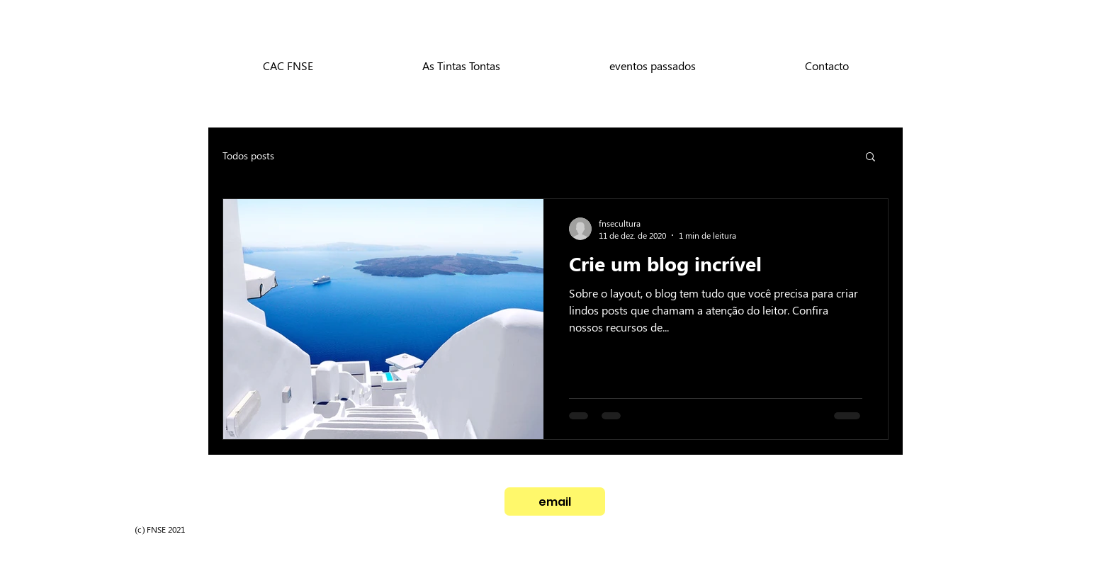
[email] (554, 501)
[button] (870, 157)
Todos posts (248, 155)
